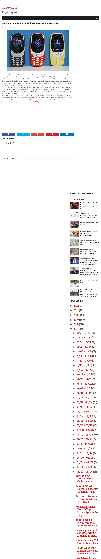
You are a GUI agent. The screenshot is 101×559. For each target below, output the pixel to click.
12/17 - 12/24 (84, 198)
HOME (3, 2)
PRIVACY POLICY (18, 2)
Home (6, 18)
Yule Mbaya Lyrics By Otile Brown (86, 416)
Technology (31, 27)
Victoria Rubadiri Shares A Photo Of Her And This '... (86, 456)
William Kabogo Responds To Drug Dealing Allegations (87, 445)
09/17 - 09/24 (84, 258)
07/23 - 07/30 (84, 295)
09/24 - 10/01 (84, 254)
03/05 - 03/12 (84, 469)
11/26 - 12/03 (84, 212)
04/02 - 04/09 (85, 319)
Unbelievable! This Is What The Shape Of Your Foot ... (87, 435)
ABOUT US (9, 2)
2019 (76, 176)
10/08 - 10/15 (84, 245)
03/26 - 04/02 (85, 323)
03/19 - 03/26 (84, 328)
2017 (76, 185)
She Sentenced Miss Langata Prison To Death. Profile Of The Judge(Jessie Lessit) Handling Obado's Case (84, 129)
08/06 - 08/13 (84, 286)
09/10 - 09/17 (84, 263)
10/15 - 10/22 (84, 240)
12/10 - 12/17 (83, 203)
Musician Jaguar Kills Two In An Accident (87, 398)
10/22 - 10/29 (84, 235)
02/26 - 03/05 (85, 474)
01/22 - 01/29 (84, 492)
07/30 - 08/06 (84, 291)
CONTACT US (27, 2)
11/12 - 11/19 (83, 221)
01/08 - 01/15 (84, 497)
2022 (76, 162)
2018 (76, 180)
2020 (77, 171)
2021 (76, 167)
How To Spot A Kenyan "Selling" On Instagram (85, 335)
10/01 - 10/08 (84, 249)
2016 (76, 503)
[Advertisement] (34, 121)
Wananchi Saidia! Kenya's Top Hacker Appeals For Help (87, 367)
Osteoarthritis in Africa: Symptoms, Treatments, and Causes (89, 99)
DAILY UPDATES (9, 8)
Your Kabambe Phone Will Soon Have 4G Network (86, 379)
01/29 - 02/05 (84, 487)
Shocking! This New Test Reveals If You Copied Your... (87, 425)
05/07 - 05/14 (84, 309)
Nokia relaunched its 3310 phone (31, 106)
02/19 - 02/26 (84, 478)
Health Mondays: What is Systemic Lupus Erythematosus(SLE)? (88, 90)
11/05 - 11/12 (83, 226)
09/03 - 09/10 (85, 268)
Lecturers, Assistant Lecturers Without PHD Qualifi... (87, 355)
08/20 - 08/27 (84, 277)
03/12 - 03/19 (84, 464)
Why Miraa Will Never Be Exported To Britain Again (87, 345)
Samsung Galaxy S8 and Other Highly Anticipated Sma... (86, 389)
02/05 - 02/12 (84, 483)
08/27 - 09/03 (84, 272)
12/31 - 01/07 (84, 189)
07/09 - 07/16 (84, 305)
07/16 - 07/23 (84, 300)
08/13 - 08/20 (84, 282)
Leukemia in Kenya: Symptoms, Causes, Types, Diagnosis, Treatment (89, 108)
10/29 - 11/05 (84, 231)
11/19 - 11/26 (83, 217)
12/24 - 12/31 (84, 194)
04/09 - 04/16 (85, 314)
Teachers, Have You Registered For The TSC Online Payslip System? (88, 72)
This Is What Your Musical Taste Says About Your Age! (87, 407)
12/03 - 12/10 (84, 208)
